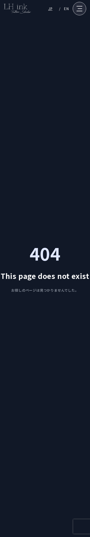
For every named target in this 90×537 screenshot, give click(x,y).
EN (66, 8)
